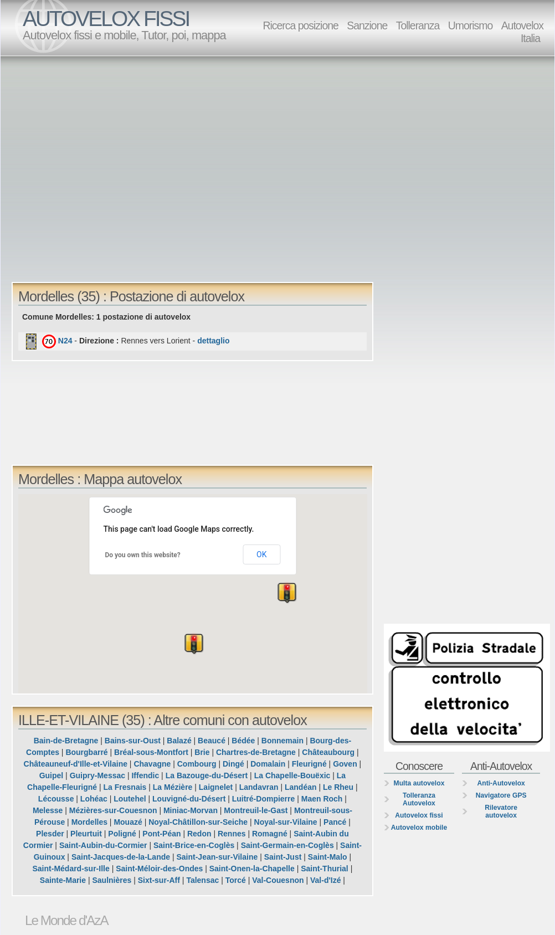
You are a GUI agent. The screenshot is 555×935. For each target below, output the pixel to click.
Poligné (122, 833)
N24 (65, 340)
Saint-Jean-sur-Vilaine (217, 856)
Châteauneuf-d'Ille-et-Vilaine (75, 763)
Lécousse (56, 798)
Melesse (48, 810)
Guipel (51, 775)
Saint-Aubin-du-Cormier (103, 845)
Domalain (267, 763)
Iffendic (145, 775)
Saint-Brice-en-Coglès (193, 845)
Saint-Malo (327, 856)
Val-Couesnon (278, 880)
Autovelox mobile (419, 827)
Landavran (259, 787)
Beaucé (211, 740)
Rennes (232, 833)
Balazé (179, 740)
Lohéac (93, 798)
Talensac (202, 880)
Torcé (235, 880)
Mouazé (128, 822)
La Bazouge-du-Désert (207, 775)
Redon (199, 833)
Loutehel (130, 798)
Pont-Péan (161, 833)
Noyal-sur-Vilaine (285, 822)
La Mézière (173, 787)
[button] (90, 618)
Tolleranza (418, 25)
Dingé (233, 763)
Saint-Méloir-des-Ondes (159, 868)
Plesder (50, 833)
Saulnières (111, 880)
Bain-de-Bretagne (66, 740)
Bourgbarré (86, 752)
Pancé (334, 822)
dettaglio (213, 340)
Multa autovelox (419, 783)
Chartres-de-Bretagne (256, 752)
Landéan (301, 787)
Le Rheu (338, 787)
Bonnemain (282, 740)
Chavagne (152, 763)
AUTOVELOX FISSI (106, 18)
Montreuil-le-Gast (255, 810)
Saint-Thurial (324, 868)
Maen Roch (322, 798)
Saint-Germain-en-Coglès (287, 845)
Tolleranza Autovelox (419, 799)
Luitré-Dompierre (263, 798)
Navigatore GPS (501, 795)
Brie (201, 752)
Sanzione (367, 25)
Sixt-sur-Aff (159, 880)
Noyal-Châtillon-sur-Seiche (198, 822)
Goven (345, 763)
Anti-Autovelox (501, 783)
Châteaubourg (328, 752)
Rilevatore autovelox (501, 811)
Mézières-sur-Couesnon (113, 810)
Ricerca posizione (300, 25)
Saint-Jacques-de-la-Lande (120, 856)
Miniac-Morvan (190, 810)
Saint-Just (283, 856)
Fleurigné (309, 763)
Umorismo (470, 25)
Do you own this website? (143, 555)
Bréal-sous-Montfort (151, 752)
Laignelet (216, 787)
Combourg (197, 763)
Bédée (243, 740)
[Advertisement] (104, 168)
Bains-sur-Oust (133, 740)
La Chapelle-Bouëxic (292, 775)
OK (261, 554)
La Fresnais (125, 787)
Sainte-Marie (63, 880)
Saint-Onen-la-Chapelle (252, 868)
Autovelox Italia (522, 31)
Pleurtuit (86, 833)
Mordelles (89, 822)
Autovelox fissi (419, 815)
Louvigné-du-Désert (188, 798)
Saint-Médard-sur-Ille (71, 868)
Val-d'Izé (325, 880)
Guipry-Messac (97, 775)
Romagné (269, 833)
